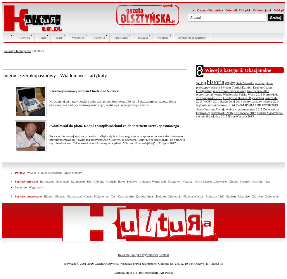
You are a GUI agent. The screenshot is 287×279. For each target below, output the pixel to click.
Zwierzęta (271, 196)
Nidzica (187, 181)
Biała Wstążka (245, 83)
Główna (24, 37)
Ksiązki (143, 37)
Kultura (161, 196)
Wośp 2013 (255, 94)
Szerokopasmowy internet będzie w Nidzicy (84, 91)
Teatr (59, 37)
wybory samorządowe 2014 (215, 105)
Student (231, 196)
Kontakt (163, 255)
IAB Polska (165, 272)
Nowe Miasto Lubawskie (210, 181)
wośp (201, 82)
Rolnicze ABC (214, 196)
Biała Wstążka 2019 (241, 116)
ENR (258, 105)
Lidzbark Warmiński (152, 181)
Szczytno (21, 187)
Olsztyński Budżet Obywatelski (243, 98)
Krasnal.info (125, 196)
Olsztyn (245, 181)
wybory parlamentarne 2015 (244, 109)
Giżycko (99, 181)
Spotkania (121, 37)
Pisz (267, 181)
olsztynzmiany (252, 101)
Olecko (233, 181)
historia (215, 82)
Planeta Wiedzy (193, 196)
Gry (112, 196)
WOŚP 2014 (211, 101)
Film (42, 37)
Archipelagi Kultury (192, 37)
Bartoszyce (47, 181)
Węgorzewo (36, 187)
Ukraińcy (244, 196)
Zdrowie (257, 196)
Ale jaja (220, 109)
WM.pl (279, 10)
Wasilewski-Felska (235, 94)
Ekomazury (74, 196)
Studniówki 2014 (231, 101)
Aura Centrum (205, 109)
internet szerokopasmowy (229, 91)
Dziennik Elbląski (238, 10)
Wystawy (78, 37)
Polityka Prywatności (144, 255)
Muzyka (99, 37)
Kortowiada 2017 (245, 113)
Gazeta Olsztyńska (210, 10)
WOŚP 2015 (270, 105)
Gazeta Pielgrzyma (96, 196)
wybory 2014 (270, 101)
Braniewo (62, 181)
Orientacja (174, 196)
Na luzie (163, 37)
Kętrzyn (132, 181)
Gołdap (111, 181)
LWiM (240, 105)
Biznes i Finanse (54, 196)
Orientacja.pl (262, 10)
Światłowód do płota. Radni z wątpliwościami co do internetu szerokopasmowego (114, 126)
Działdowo (78, 181)
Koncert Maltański (268, 113)
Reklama (123, 255)
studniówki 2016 (222, 113)
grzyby (230, 83)
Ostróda (257, 181)
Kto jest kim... (145, 196)
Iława (121, 181)
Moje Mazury (73, 172)
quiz (258, 83)
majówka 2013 (212, 98)
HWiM (249, 105)
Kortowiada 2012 (258, 91)
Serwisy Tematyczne (17, 51)
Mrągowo (174, 181)
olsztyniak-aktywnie (209, 94)
